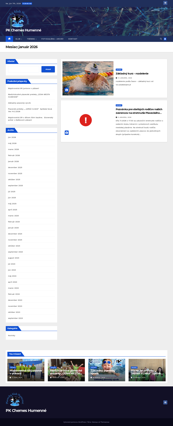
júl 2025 (11, 191)
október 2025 (14, 179)
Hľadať (11, 61)
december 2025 (15, 167)
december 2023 (15, 300)
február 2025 (14, 222)
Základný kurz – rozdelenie (132, 73)
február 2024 (14, 294)
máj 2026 (12, 143)
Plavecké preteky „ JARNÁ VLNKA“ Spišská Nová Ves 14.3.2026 (146, 373)
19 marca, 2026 (99, 377)
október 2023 (14, 312)
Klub (18, 39)
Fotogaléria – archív (52, 39)
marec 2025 (13, 216)
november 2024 (15, 240)
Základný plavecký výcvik (19, 103)
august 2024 (13, 258)
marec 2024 (13, 288)
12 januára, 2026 (125, 78)
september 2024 (15, 252)
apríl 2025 (12, 210)
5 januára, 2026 (124, 117)
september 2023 (15, 318)
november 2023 (15, 306)
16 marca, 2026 (139, 377)
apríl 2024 (12, 282)
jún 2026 (12, 137)
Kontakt (72, 39)
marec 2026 (13, 149)
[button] (161, 39)
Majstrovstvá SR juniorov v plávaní (23, 88)
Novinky (11, 335)
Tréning (31, 39)
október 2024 (14, 246)
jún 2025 (12, 198)
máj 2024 (12, 276)
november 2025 (15, 173)
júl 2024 (11, 264)
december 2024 (15, 234)
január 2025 (13, 228)
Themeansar (105, 422)
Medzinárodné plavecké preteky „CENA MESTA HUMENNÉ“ (66, 373)
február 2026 (14, 155)
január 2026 (13, 161)
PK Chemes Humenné (23, 30)
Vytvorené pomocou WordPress (74, 422)
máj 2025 (12, 204)
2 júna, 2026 (17, 377)
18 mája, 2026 (58, 377)
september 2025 (15, 185)
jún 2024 (12, 270)
